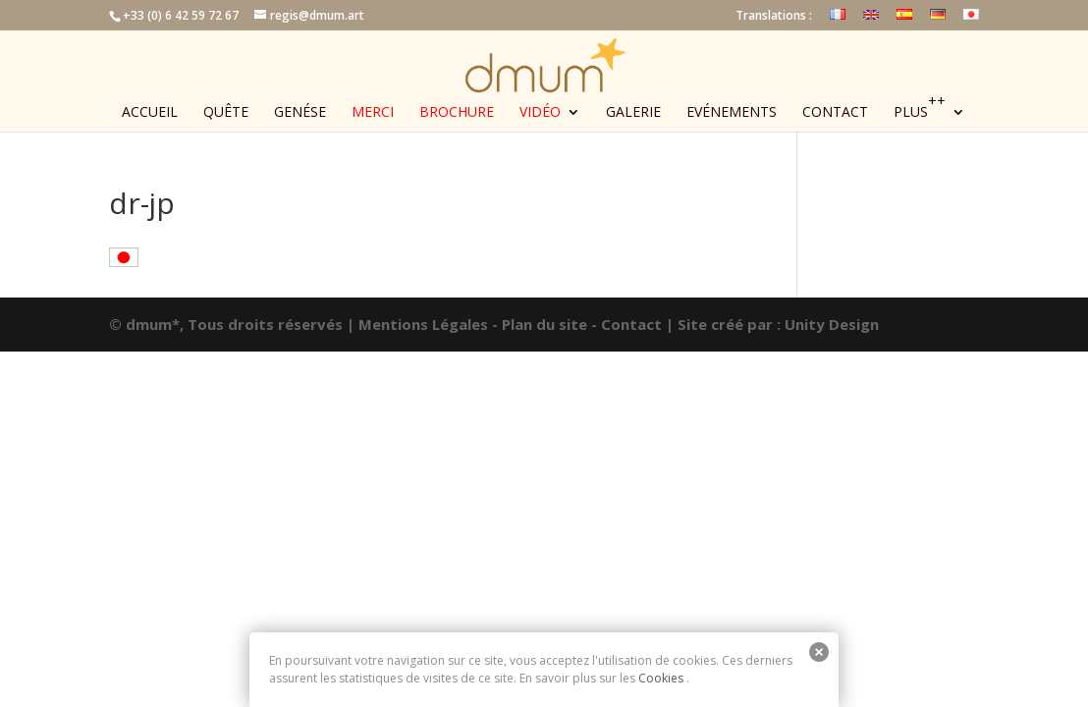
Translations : (773, 17)
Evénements (731, 113)
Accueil (150, 113)
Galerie (633, 113)
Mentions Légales (423, 324)
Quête (225, 113)
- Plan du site (539, 324)
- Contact (626, 324)
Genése (300, 113)
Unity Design (832, 324)
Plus (920, 113)
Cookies (660, 678)
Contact (835, 113)
